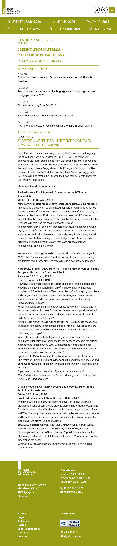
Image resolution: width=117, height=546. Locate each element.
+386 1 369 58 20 (73, 488)
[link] (104, 10)
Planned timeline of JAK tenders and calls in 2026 (45, 115)
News (29, 137)
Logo (21, 517)
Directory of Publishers (39, 61)
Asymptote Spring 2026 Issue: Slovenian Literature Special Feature (55, 125)
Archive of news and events (36, 132)
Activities (23, 521)
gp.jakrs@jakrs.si (74, 491)
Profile (22, 513)
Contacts (23, 532)
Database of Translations (41, 55)
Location (23, 536)
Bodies (22, 524)
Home (21, 137)
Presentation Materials (41, 49)
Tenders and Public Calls (35, 41)
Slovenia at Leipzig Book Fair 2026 (37, 105)
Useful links (67, 513)
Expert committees (29, 528)
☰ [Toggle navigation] (112, 9)
